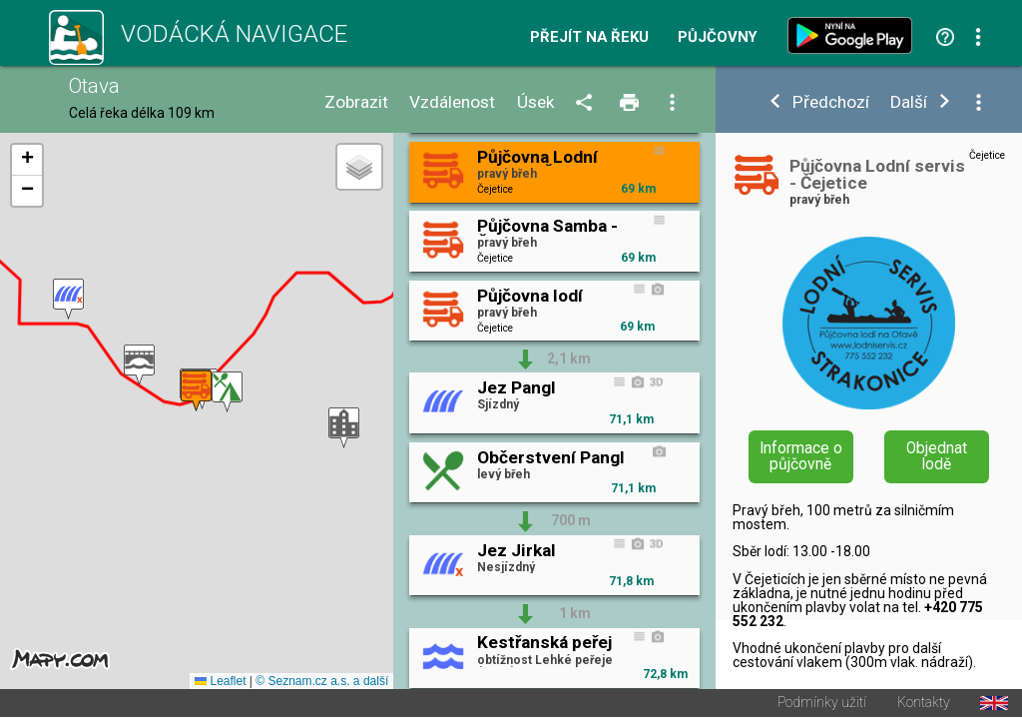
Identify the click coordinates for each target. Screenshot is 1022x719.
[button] (68, 300)
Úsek (536, 102)
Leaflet (220, 683)
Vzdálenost (452, 102)
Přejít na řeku (589, 37)
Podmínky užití (821, 705)
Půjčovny (718, 37)
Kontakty (923, 705)
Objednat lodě (936, 456)
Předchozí (830, 102)
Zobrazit (356, 102)
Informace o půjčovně (801, 456)
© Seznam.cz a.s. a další (322, 683)
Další (908, 102)
